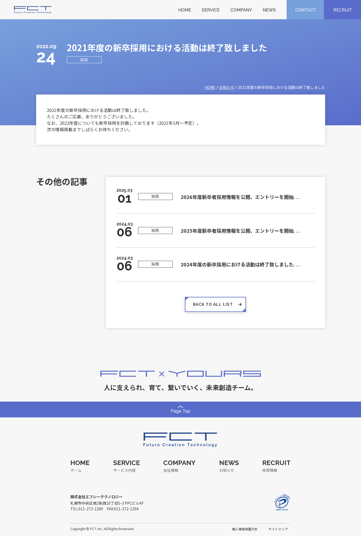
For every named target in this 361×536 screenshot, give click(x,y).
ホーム (76, 470)
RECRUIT (342, 10)
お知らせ (226, 87)
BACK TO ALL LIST (215, 304)
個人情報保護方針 (245, 529)
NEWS (269, 10)
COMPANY (241, 10)
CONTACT (305, 10)
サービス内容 (124, 470)
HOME (184, 10)
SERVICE (211, 10)
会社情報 (170, 470)
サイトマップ (278, 529)
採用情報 (269, 470)
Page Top (180, 410)
